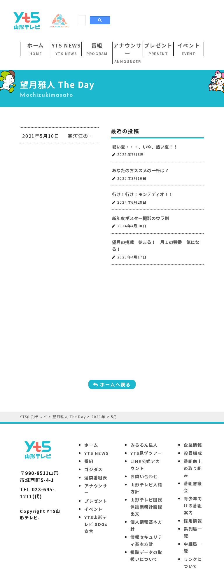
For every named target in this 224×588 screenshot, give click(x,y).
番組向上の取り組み (193, 468)
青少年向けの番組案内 (193, 505)
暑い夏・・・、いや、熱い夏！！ (145, 147)
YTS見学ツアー (146, 453)
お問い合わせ (144, 476)
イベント (93, 509)
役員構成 (193, 453)
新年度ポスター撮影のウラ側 (140, 218)
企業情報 (193, 445)
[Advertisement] (115, 20)
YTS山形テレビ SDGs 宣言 (96, 524)
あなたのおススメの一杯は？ (140, 170)
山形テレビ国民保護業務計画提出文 (146, 507)
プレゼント (95, 501)
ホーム (91, 445)
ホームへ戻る (112, 384)
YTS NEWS (96, 453)
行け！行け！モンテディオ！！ (142, 194)
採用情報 (193, 520)
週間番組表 (95, 477)
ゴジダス (93, 469)
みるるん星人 (144, 445)
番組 (88, 461)
